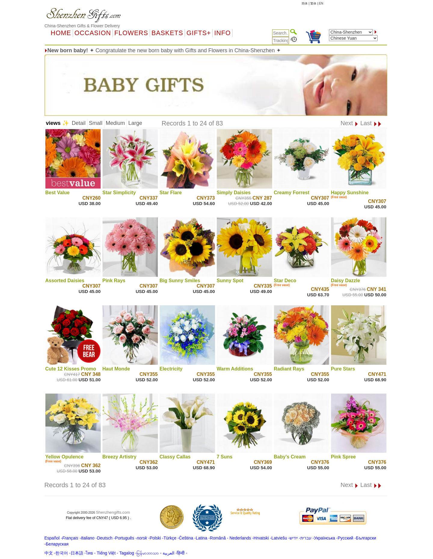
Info (222, 33)
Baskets (167, 33)
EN (321, 3)
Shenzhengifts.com (113, 512)
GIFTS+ (198, 33)
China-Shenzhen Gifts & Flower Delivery (82, 25)
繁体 (313, 3)
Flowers (131, 33)
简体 (305, 3)
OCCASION (93, 33)
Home (61, 33)
